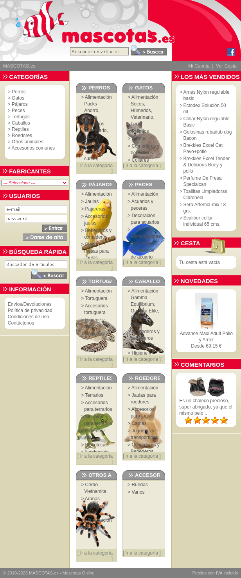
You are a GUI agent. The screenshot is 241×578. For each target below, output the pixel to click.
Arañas (92, 498)
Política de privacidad (30, 310)
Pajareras (95, 209)
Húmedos (94, 124)
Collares (140, 160)
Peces (18, 110)
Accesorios (143, 345)
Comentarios (202, 364)
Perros (18, 92)
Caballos (21, 123)
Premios (94, 144)
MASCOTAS (41, 573)
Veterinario (95, 130)
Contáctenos (21, 323)
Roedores (22, 135)
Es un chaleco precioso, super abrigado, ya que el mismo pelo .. (205, 407)
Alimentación (98, 97)
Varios (137, 492)
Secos (90, 117)
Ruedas (139, 484)
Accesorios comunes (33, 148)
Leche (90, 137)
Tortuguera (96, 298)
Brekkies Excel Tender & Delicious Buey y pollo (206, 165)
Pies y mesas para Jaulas (96, 251)
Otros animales (27, 141)
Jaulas (92, 201)
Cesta (190, 243)
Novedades (199, 281)
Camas (138, 138)
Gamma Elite (144, 311)
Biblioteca (95, 334)
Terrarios (94, 395)
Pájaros (20, 104)
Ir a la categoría (96, 165)
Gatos (18, 98)
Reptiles (20, 129)
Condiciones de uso (28, 316)
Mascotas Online (78, 573)
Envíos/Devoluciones (30, 304)
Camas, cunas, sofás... (92, 158)
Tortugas (21, 117)
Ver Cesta (226, 66)
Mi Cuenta (199, 66)
